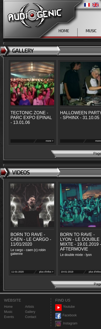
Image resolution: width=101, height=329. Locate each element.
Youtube (65, 306)
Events (9, 317)
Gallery (30, 312)
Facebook (66, 315)
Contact (30, 317)
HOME (63, 30)
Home (8, 307)
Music (8, 312)
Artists (29, 307)
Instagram (66, 323)
